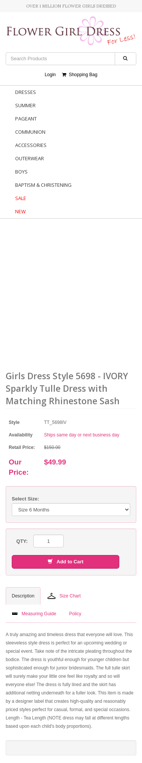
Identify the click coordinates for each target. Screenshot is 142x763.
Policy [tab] (75, 613)
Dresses (25, 92)
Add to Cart (65, 561)
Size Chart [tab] (64, 596)
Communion (30, 131)
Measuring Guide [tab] (34, 613)
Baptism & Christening (43, 184)
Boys (21, 171)
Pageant (26, 118)
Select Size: (25, 499)
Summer (25, 105)
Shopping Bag (79, 74)
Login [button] (50, 74)
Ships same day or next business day (81, 435)
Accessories (31, 145)
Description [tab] (23, 596)
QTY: (22, 541)
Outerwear (29, 158)
